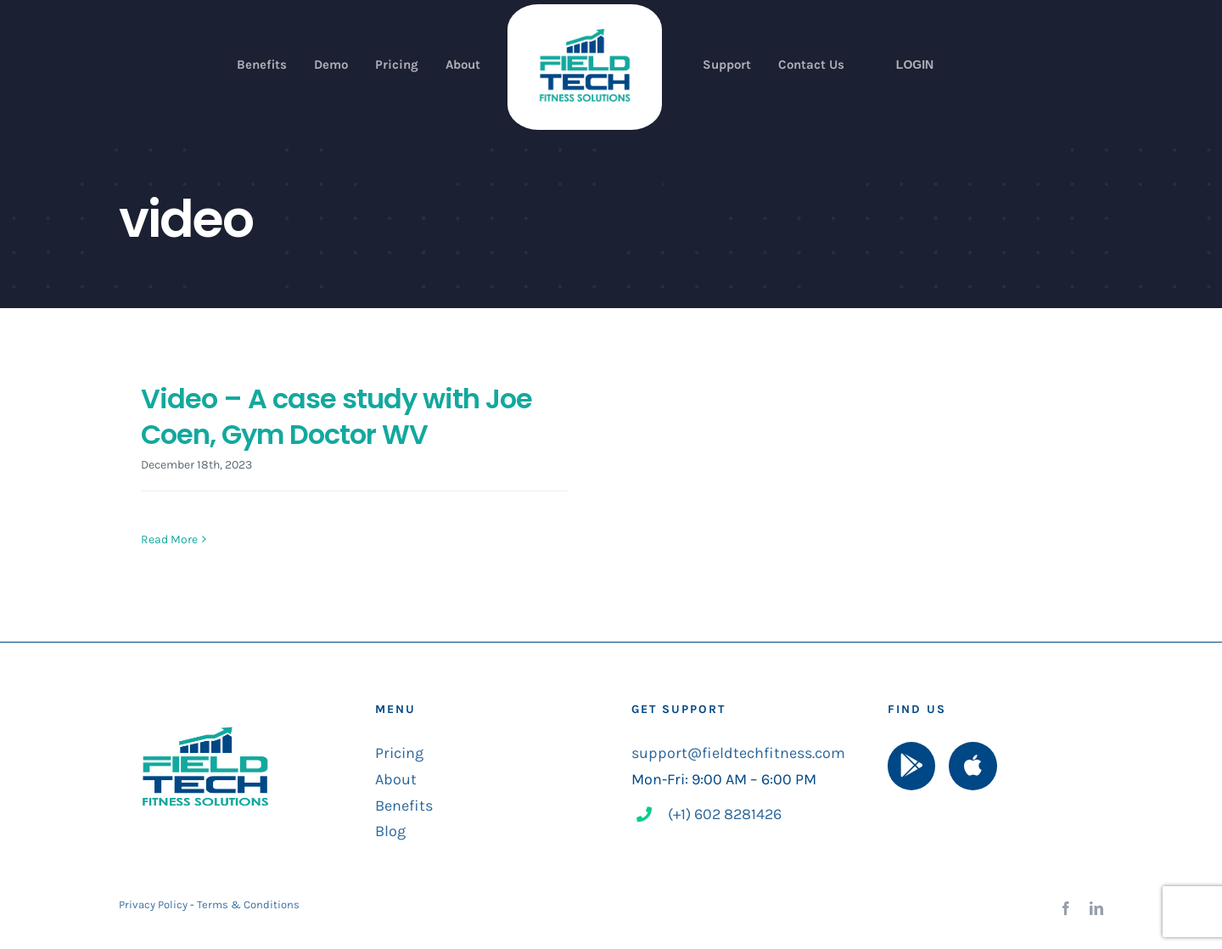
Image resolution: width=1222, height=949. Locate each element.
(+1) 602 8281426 (725, 814)
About (396, 779)
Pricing (399, 753)
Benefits (404, 805)
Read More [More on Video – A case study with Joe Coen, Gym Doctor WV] (169, 539)
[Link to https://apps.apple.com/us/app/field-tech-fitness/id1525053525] (972, 766)
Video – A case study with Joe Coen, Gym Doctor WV (336, 416)
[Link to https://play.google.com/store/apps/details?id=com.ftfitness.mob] (911, 766)
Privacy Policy (153, 904)
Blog (390, 831)
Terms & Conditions (248, 904)
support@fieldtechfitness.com (738, 753)
